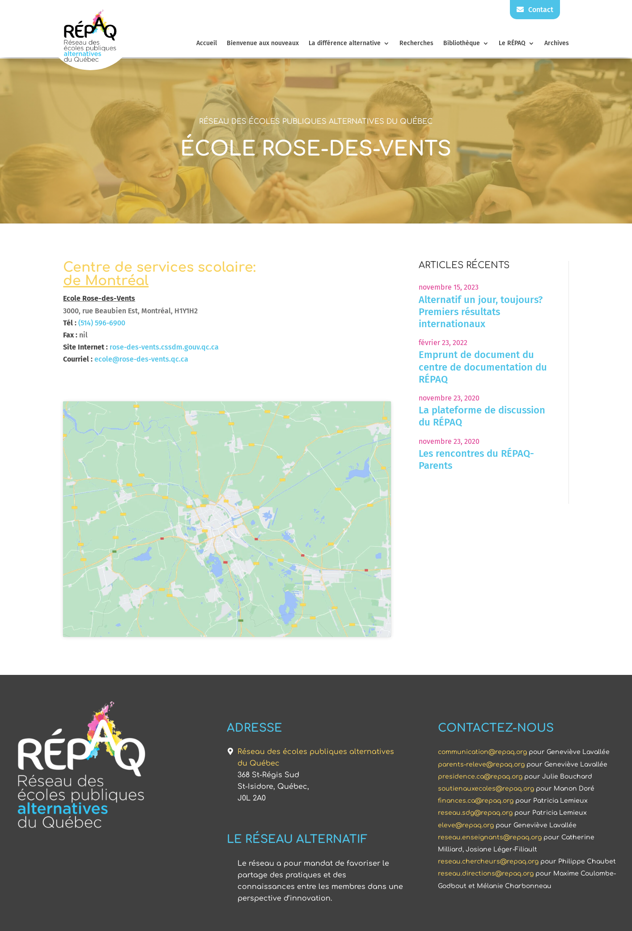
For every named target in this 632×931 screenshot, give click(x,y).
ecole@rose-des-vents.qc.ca (141, 359)
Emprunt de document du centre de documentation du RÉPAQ (483, 367)
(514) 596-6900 (101, 323)
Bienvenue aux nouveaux (263, 43)
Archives (556, 43)
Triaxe (435, 918)
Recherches (416, 43)
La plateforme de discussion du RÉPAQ (482, 416)
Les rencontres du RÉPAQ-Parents (476, 459)
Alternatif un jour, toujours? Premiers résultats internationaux (481, 312)
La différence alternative (345, 43)
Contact (535, 9)
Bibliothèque (461, 43)
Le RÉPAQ (512, 43)
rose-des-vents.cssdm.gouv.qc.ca (164, 347)
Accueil (206, 43)
